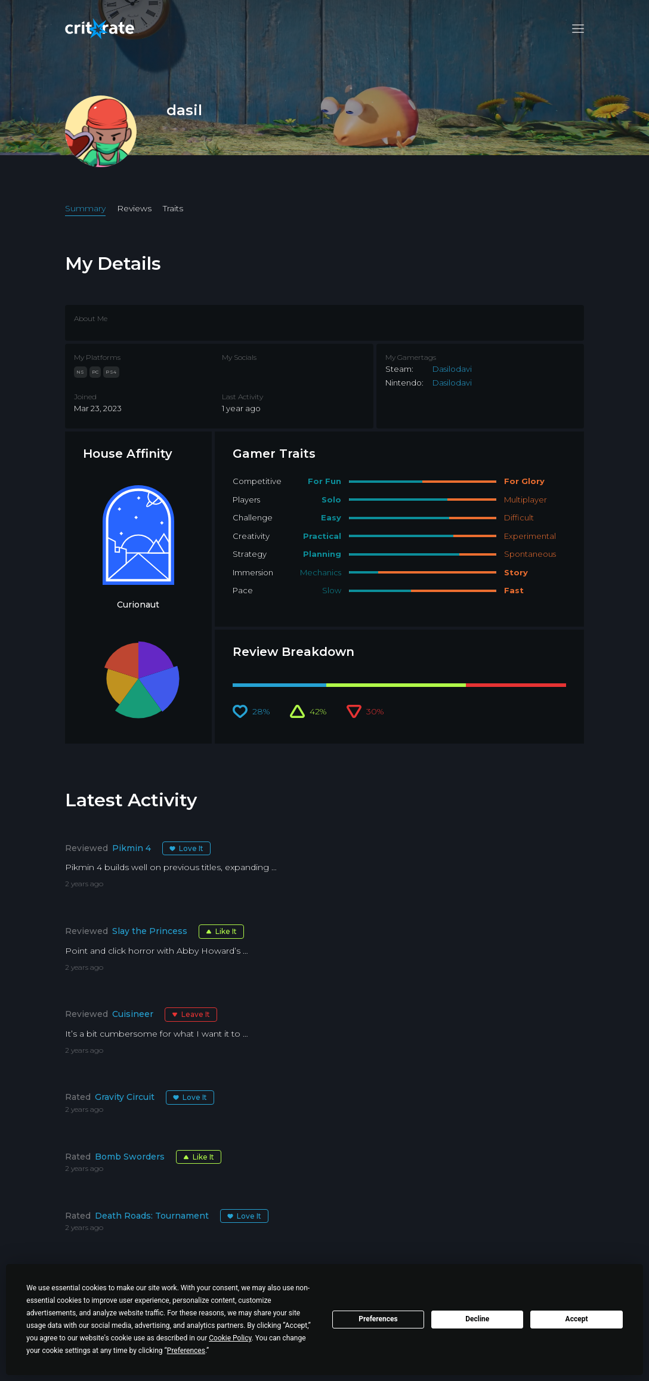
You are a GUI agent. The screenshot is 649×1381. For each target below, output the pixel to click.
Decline (477, 1319)
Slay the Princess (149, 931)
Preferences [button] (186, 1350)
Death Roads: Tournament (152, 1215)
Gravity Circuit (124, 1097)
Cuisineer (132, 1014)
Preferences (378, 1319)
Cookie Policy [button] (230, 1338)
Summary (85, 208)
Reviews (134, 208)
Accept (576, 1319)
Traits (173, 208)
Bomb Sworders (130, 1156)
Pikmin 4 (131, 848)
